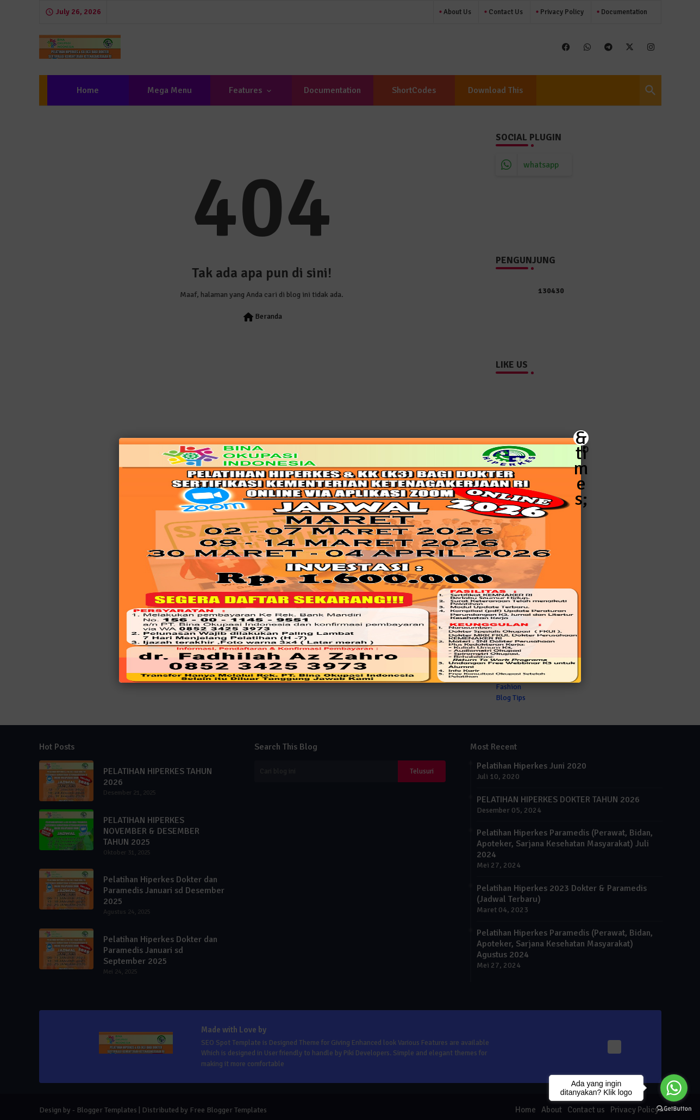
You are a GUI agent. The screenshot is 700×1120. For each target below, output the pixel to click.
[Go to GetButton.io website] (674, 1108)
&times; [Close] (581, 437)
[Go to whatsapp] (674, 1088)
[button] (350, 560)
